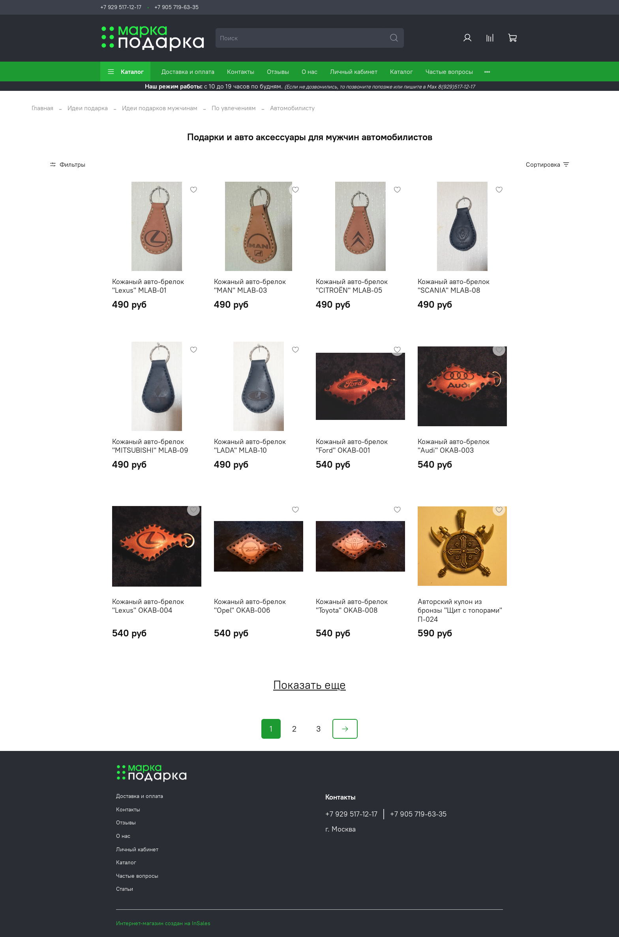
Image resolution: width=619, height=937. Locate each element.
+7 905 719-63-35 (176, 7)
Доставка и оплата (187, 71)
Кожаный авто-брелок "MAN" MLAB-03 (250, 286)
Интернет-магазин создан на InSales (163, 923)
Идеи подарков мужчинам (159, 108)
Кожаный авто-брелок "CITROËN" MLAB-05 (352, 286)
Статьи (124, 888)
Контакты (240, 71)
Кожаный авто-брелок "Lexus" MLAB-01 (148, 286)
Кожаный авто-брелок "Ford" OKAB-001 (352, 446)
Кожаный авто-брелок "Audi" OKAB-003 (454, 446)
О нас (309, 71)
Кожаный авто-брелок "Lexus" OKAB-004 (148, 606)
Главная (42, 108)
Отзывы (278, 71)
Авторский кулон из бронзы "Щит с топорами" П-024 (460, 610)
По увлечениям (234, 108)
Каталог (125, 71)
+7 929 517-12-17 (120, 7)
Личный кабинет (353, 71)
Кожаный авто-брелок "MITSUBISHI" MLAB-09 (150, 446)
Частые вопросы (449, 71)
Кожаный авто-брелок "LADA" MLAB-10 (250, 446)
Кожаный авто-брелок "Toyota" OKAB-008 (352, 606)
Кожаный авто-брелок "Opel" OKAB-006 (250, 606)
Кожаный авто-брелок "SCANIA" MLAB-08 (454, 286)
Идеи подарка (88, 108)
